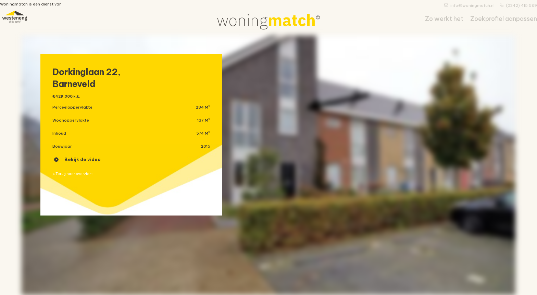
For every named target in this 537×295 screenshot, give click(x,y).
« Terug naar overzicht (78, 182)
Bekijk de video (77, 165)
